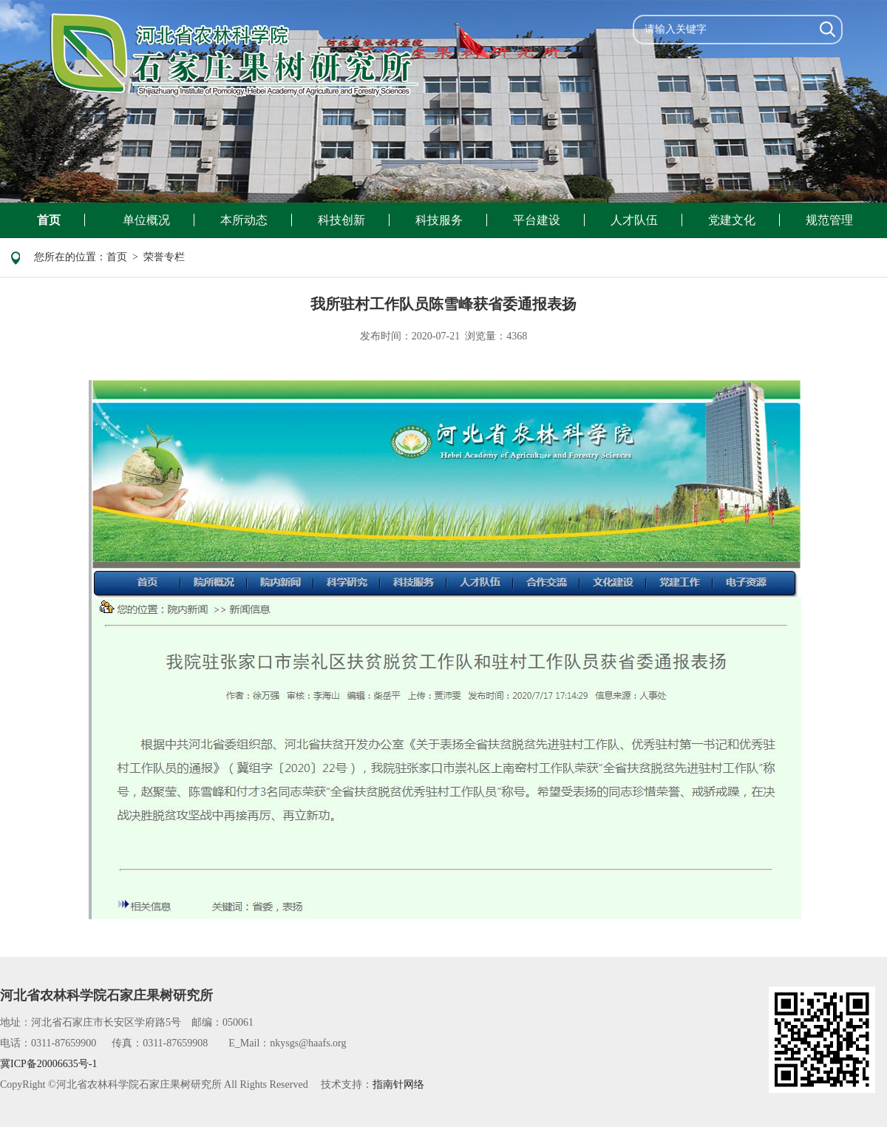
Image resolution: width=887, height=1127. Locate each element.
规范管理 (829, 220)
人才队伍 (634, 220)
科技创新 (341, 220)
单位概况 (146, 220)
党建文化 (731, 220)
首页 (49, 220)
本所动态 (244, 220)
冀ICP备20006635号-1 (48, 1063)
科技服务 (439, 220)
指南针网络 (398, 1084)
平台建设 (536, 220)
